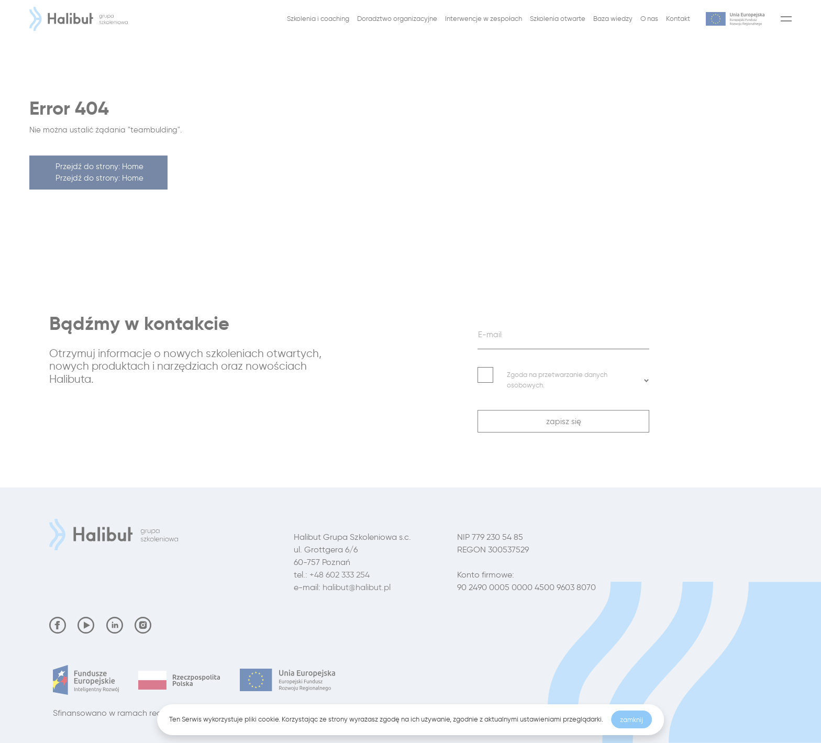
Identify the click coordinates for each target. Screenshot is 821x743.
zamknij (631, 720)
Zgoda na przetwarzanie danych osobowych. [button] (578, 379)
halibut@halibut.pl (357, 587)
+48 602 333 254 (339, 575)
